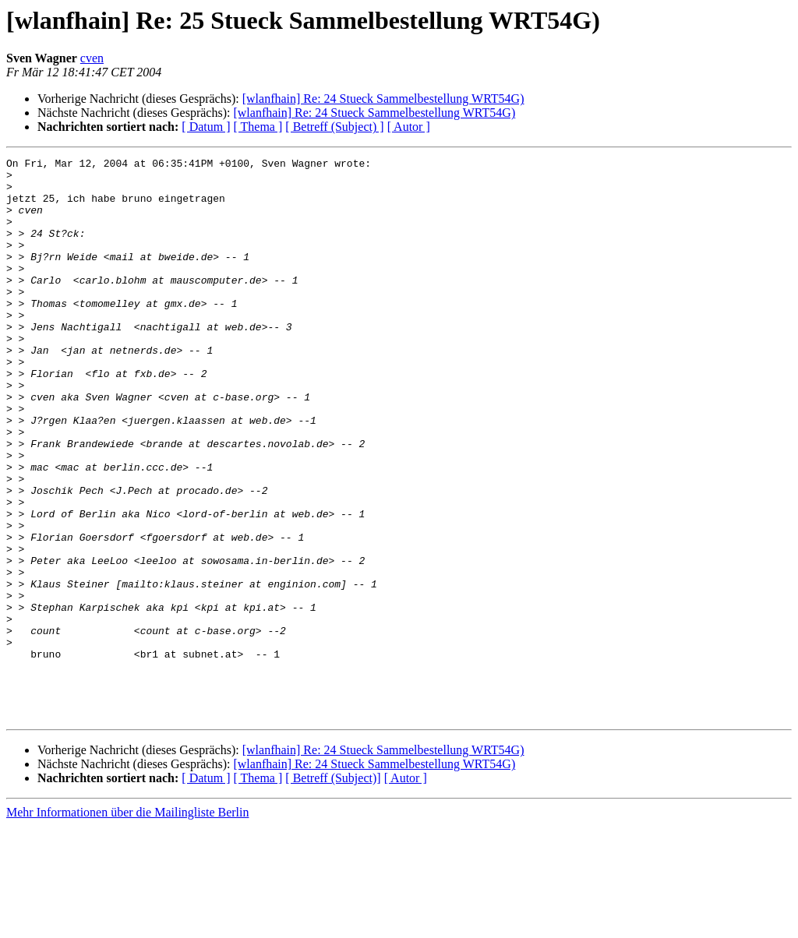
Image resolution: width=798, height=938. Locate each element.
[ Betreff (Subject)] (332, 890)
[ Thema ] (258, 126)
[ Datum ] (206, 126)
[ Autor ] (408, 126)
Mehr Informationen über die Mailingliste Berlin (127, 924)
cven (92, 58)
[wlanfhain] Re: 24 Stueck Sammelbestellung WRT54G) (383, 98)
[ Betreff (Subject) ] (334, 126)
